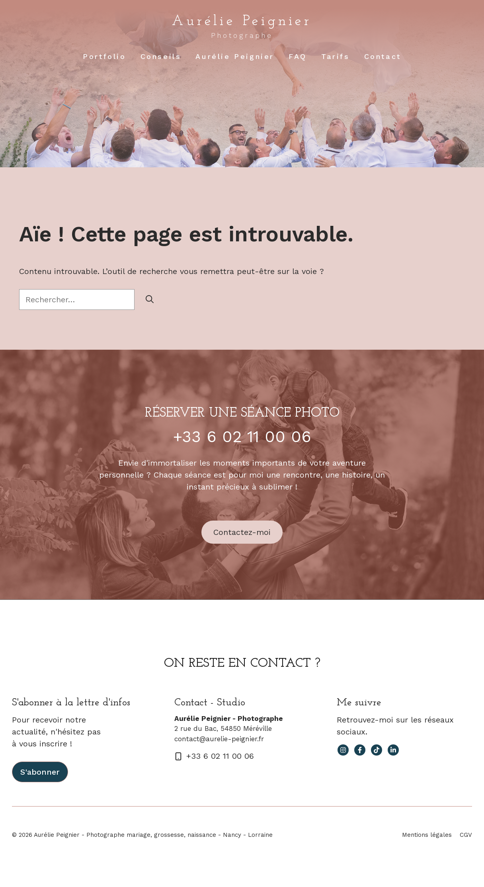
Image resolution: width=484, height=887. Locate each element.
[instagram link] (343, 750)
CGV (466, 834)
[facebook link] (359, 750)
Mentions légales (427, 834)
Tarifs (335, 56)
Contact (382, 56)
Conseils (161, 56)
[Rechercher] (149, 299)
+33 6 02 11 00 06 (242, 436)
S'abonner (40, 772)
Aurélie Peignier (242, 21)
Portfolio (104, 56)
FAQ (298, 56)
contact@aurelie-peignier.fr (219, 739)
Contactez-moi (242, 532)
